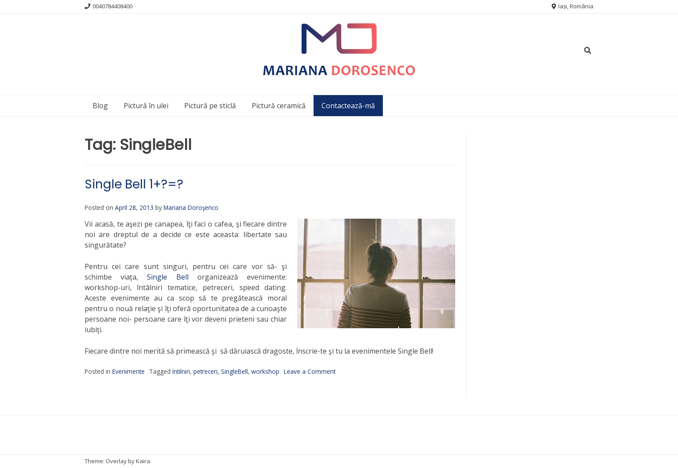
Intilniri (181, 371)
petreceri (205, 371)
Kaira (143, 461)
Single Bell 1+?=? (134, 184)
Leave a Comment (309, 371)
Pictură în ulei (146, 105)
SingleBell (234, 371)
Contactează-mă (348, 105)
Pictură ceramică (279, 105)
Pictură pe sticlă (210, 105)
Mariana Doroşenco (191, 207)
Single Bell (167, 277)
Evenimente (128, 371)
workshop (265, 371)
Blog (100, 105)
